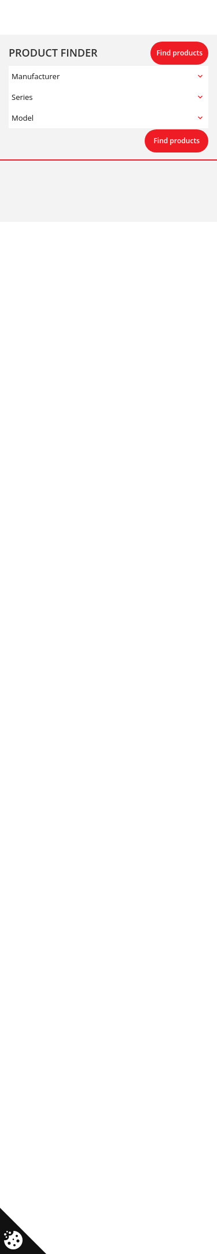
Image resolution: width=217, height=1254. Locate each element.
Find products (179, 53)
